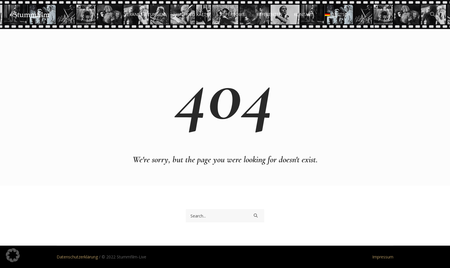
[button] (13, 255)
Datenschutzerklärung (77, 257)
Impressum (382, 257)
